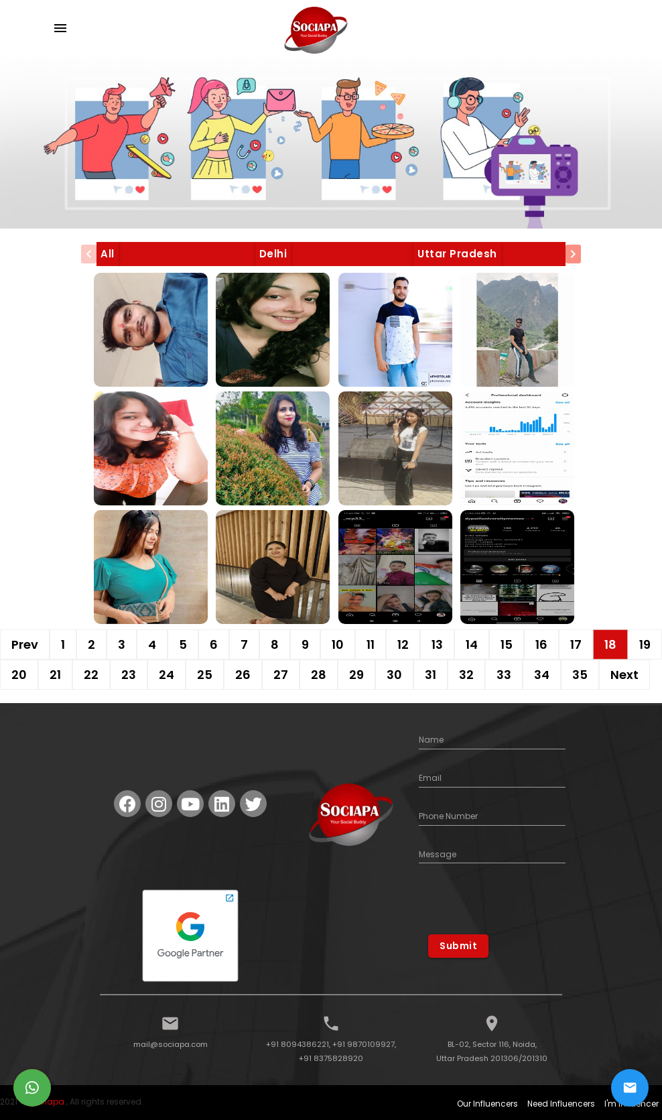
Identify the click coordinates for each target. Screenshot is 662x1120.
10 (338, 644)
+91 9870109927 (363, 1044)
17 (576, 644)
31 (430, 674)
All (108, 254)
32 (466, 674)
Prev (24, 644)
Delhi (273, 254)
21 (55, 674)
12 (403, 644)
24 (166, 674)
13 (437, 644)
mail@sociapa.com (170, 1044)
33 (504, 674)
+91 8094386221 (297, 1044)
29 (356, 674)
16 (541, 644)
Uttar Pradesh (457, 254)
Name (431, 739)
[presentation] (88, 254)
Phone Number (448, 816)
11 (371, 644)
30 (394, 674)
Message (437, 854)
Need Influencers (561, 1103)
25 (204, 674)
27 (280, 674)
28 (318, 674)
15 (507, 644)
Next (624, 674)
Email (430, 778)
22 (91, 674)
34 (541, 674)
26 (243, 674)
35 (580, 674)
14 (472, 644)
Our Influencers (487, 1103)
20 (19, 674)
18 (610, 644)
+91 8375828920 (331, 1058)
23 (128, 674)
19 (645, 644)
